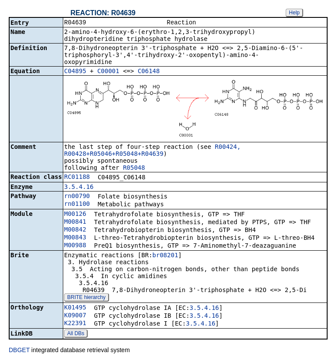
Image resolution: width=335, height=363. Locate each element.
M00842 (75, 230)
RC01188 (77, 177)
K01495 (75, 308)
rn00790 (77, 196)
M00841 (75, 222)
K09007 (75, 316)
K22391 (75, 323)
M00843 (75, 238)
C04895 (75, 71)
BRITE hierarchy (86, 298)
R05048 (134, 168)
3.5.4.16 (78, 187)
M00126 (75, 214)
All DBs (75, 334)
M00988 (75, 245)
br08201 (165, 255)
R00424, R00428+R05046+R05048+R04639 (152, 151)
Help (294, 13)
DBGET (19, 350)
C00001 (108, 71)
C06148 (149, 71)
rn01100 (77, 204)
